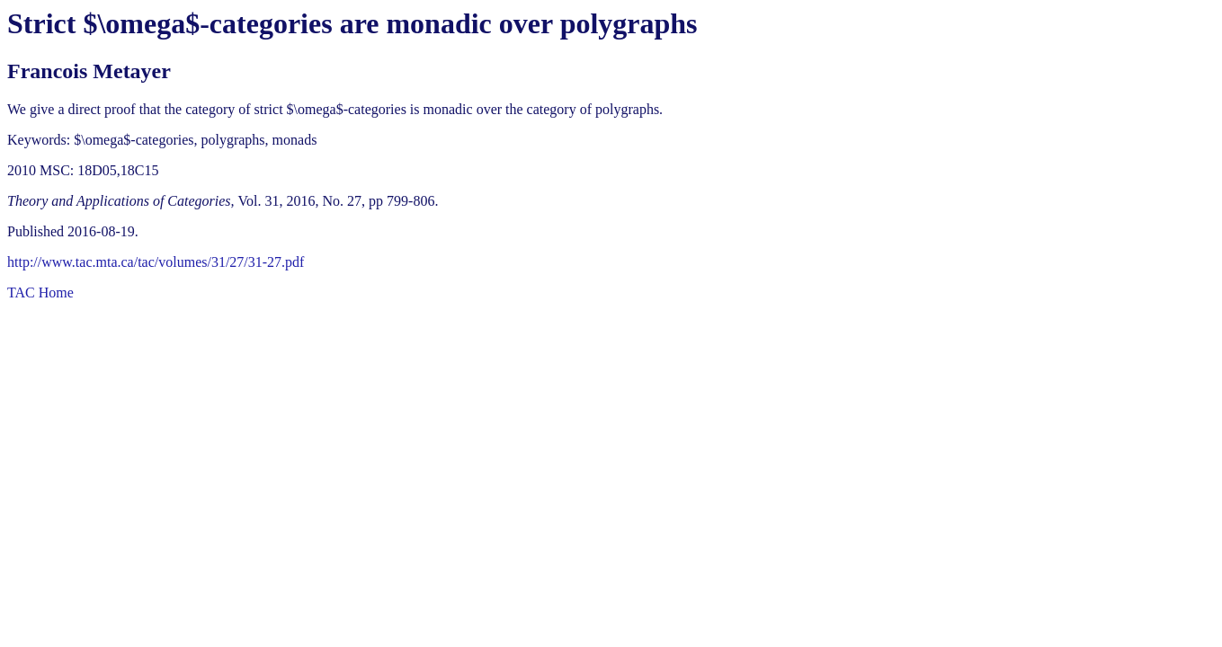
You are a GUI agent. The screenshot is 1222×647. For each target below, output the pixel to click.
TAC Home (40, 292)
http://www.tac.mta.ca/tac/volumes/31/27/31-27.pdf (155, 262)
